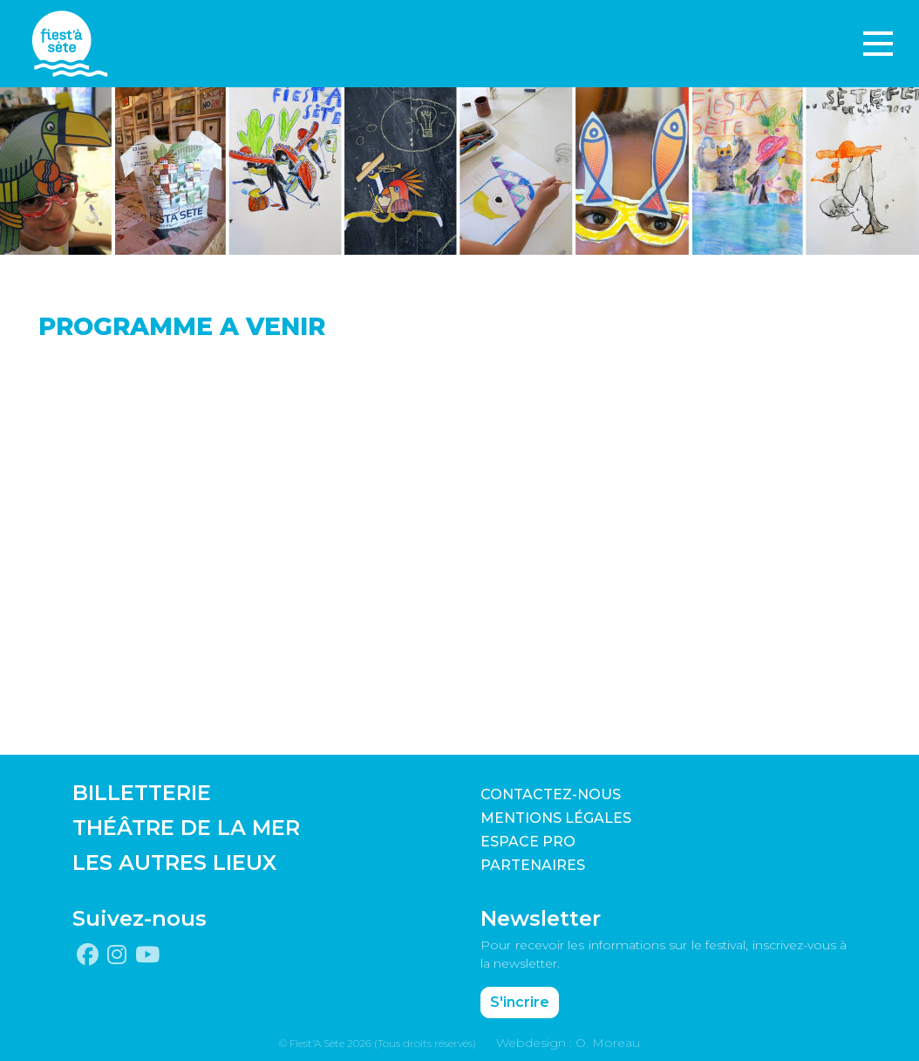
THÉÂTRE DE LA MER (186, 827)
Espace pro (527, 841)
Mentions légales (555, 818)
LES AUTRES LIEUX (174, 862)
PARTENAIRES (532, 865)
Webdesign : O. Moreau (568, 1043)
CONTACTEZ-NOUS (550, 794)
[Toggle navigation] (878, 43)
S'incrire (519, 1002)
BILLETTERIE (141, 792)
